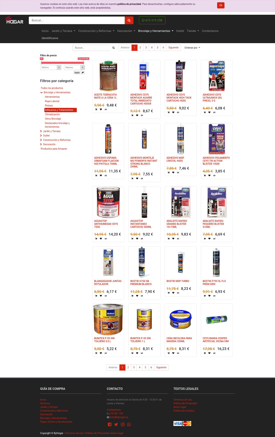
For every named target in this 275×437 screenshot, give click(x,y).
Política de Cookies (183, 410)
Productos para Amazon (54, 148)
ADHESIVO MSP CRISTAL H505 (175, 159)
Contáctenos (114, 409)
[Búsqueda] (113, 48)
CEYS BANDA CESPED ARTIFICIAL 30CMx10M (216, 340)
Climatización (52, 114)
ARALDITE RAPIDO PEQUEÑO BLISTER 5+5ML (213, 224)
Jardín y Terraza (51, 131)
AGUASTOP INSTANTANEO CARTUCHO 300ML (140, 224)
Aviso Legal (179, 407)
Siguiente (173, 47)
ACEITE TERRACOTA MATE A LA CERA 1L (105, 96)
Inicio (43, 399)
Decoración (49, 144)
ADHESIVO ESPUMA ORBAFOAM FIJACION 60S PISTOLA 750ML (106, 160)
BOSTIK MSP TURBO (178, 281)
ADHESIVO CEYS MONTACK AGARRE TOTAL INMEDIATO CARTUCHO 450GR (141, 99)
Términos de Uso (182, 399)
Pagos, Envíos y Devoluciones (56, 421)
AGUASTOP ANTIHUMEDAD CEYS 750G (106, 224)
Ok (220, 5)
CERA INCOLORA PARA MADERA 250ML (179, 340)
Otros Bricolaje (53, 118)
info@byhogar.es (119, 417)
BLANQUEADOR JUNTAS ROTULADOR (107, 282)
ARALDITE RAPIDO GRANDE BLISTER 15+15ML (177, 224)
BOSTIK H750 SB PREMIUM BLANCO (141, 282)
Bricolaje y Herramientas (57, 92)
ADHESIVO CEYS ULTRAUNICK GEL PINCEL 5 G (212, 97)
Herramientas (52, 96)
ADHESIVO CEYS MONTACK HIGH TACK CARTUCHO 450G (179, 97)
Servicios (45, 403)
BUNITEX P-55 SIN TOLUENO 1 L (140, 340)
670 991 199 (116, 413)
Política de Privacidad (185, 403)
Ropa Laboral (52, 101)
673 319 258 (152, 20)
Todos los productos (52, 88)
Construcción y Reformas (57, 140)
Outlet (46, 135)
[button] (192, 48)
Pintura (49, 105)
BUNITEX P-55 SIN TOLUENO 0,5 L (104, 340)
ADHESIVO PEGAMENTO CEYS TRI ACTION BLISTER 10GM (216, 160)
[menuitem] (45, 31)
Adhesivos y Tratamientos (59, 110)
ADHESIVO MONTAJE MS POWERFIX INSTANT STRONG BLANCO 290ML (143, 162)
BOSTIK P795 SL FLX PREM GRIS (214, 282)
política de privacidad (129, 4)
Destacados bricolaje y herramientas (57, 125)
